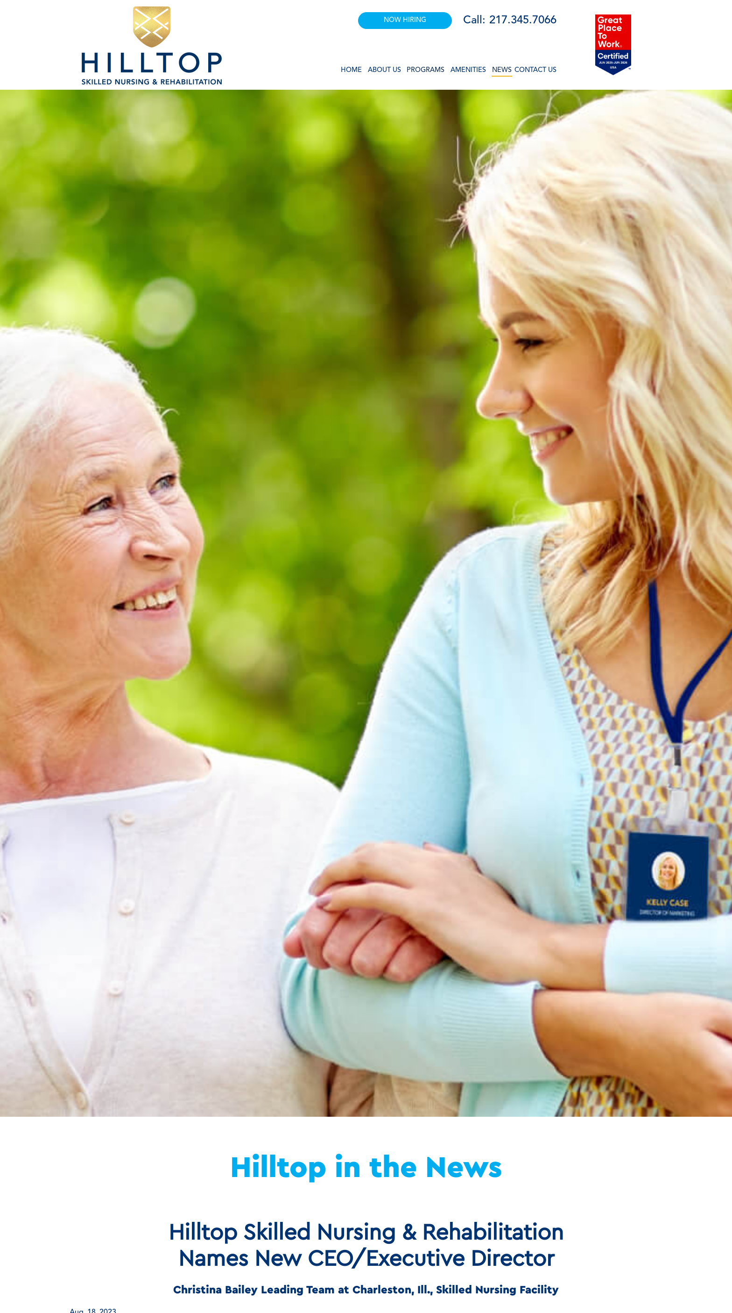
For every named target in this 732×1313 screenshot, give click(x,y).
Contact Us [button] (535, 70)
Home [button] (351, 70)
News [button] (502, 70)
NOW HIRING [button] (405, 20)
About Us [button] (384, 70)
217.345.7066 (522, 20)
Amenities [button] (468, 70)
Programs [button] (425, 70)
